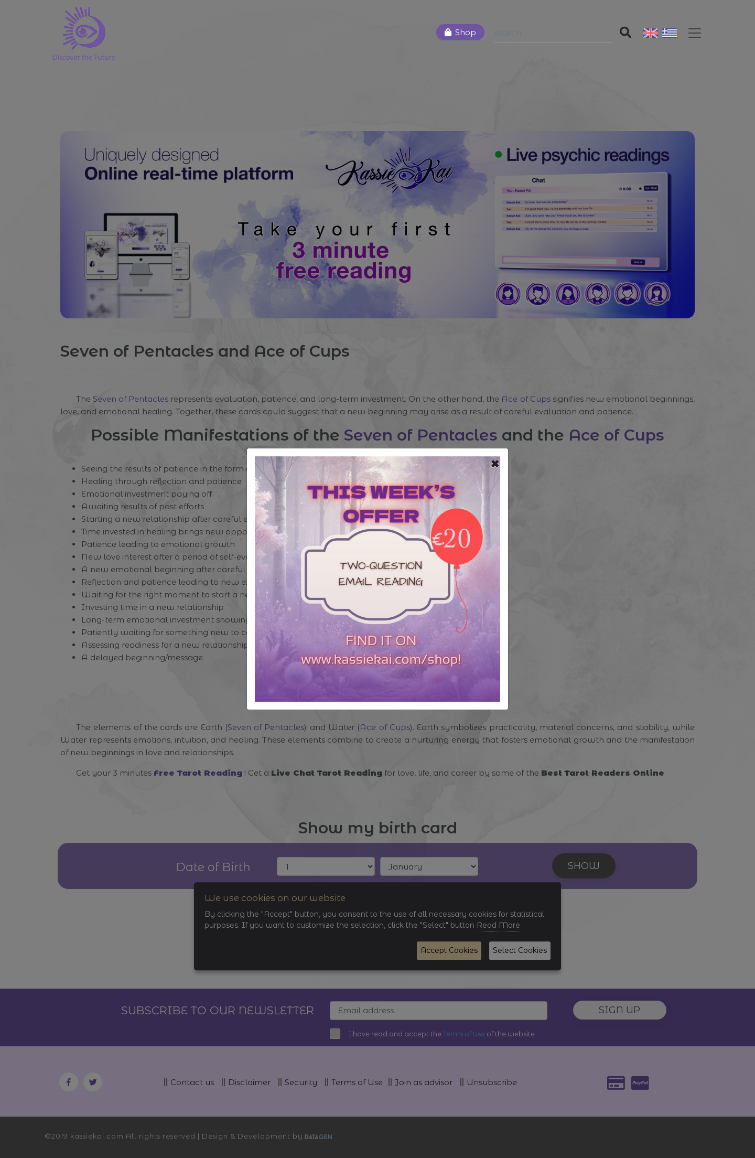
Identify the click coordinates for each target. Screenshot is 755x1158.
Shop (465, 32)
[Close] (495, 464)
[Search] (553, 33)
